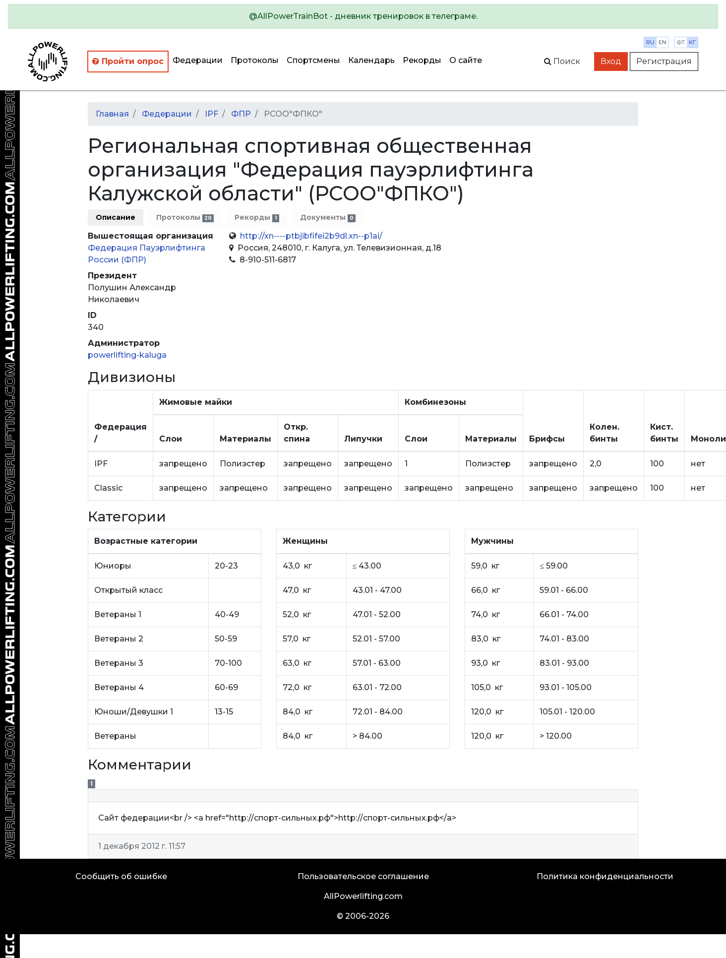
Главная (112, 114)
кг (692, 42)
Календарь (371, 60)
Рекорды (422, 60)
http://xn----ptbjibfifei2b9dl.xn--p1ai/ (311, 236)
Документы (328, 217)
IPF (211, 114)
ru (650, 42)
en (662, 42)
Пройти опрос (128, 61)
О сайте (465, 60)
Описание (115, 217)
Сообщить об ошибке (121, 876)
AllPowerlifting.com (363, 896)
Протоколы (255, 60)
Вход (611, 61)
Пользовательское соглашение (363, 876)
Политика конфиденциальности (605, 876)
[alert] (363, 16)
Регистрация (664, 61)
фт (680, 42)
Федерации (198, 60)
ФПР (241, 114)
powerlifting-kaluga (127, 355)
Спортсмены (313, 60)
